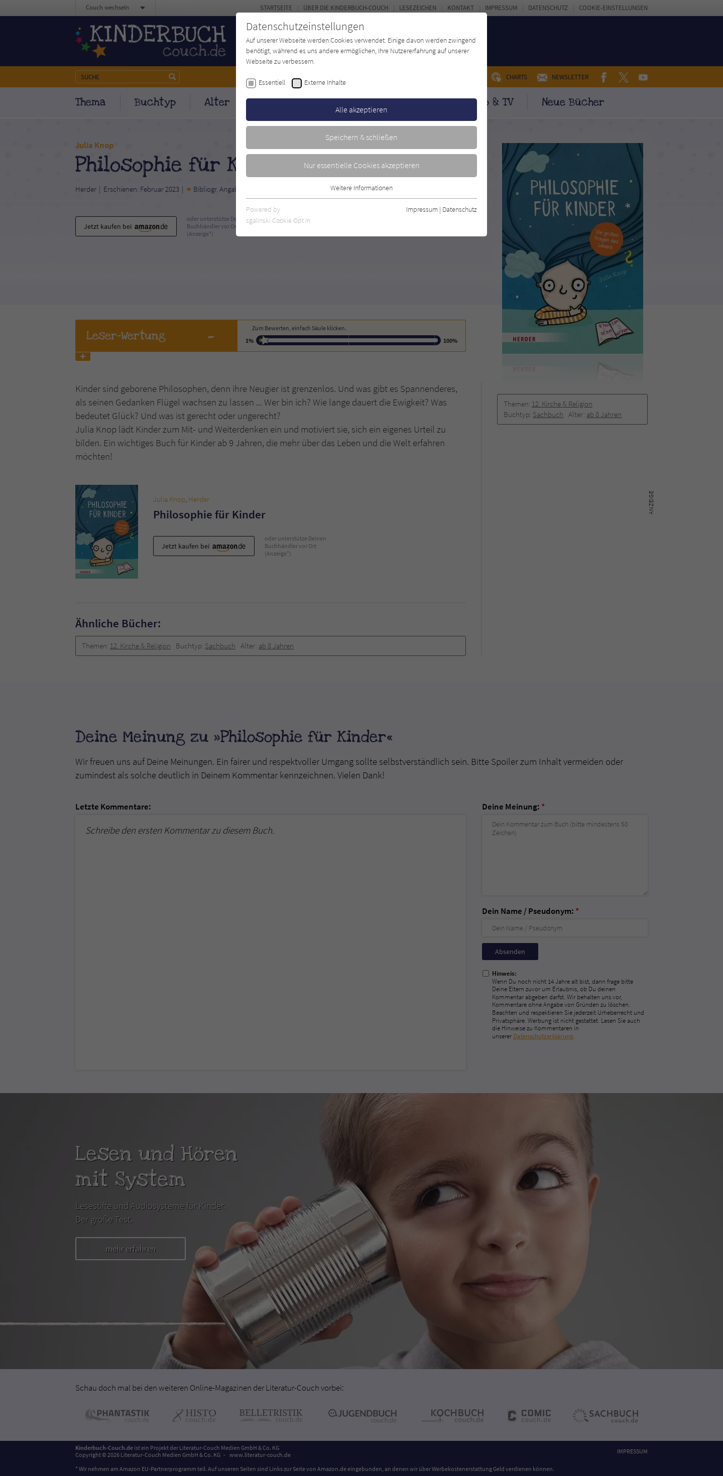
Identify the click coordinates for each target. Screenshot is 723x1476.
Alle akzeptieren (361, 109)
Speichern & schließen (361, 137)
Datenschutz (459, 209)
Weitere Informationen (361, 187)
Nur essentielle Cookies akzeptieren (362, 165)
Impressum (422, 209)
